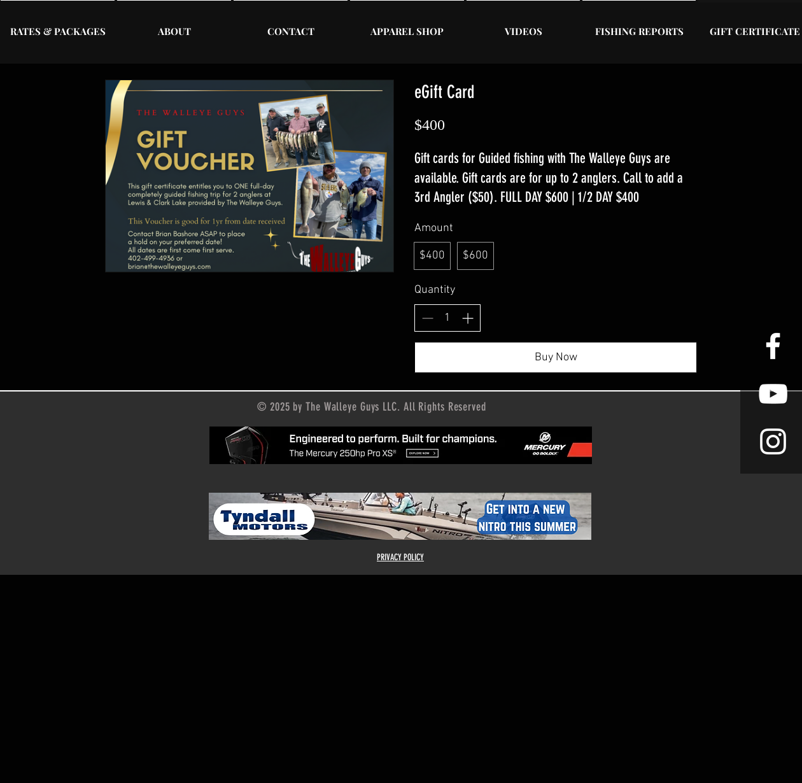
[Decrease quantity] (427, 318)
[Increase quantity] (467, 318)
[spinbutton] (447, 318)
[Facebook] (773, 345)
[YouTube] (773, 393)
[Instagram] (773, 441)
